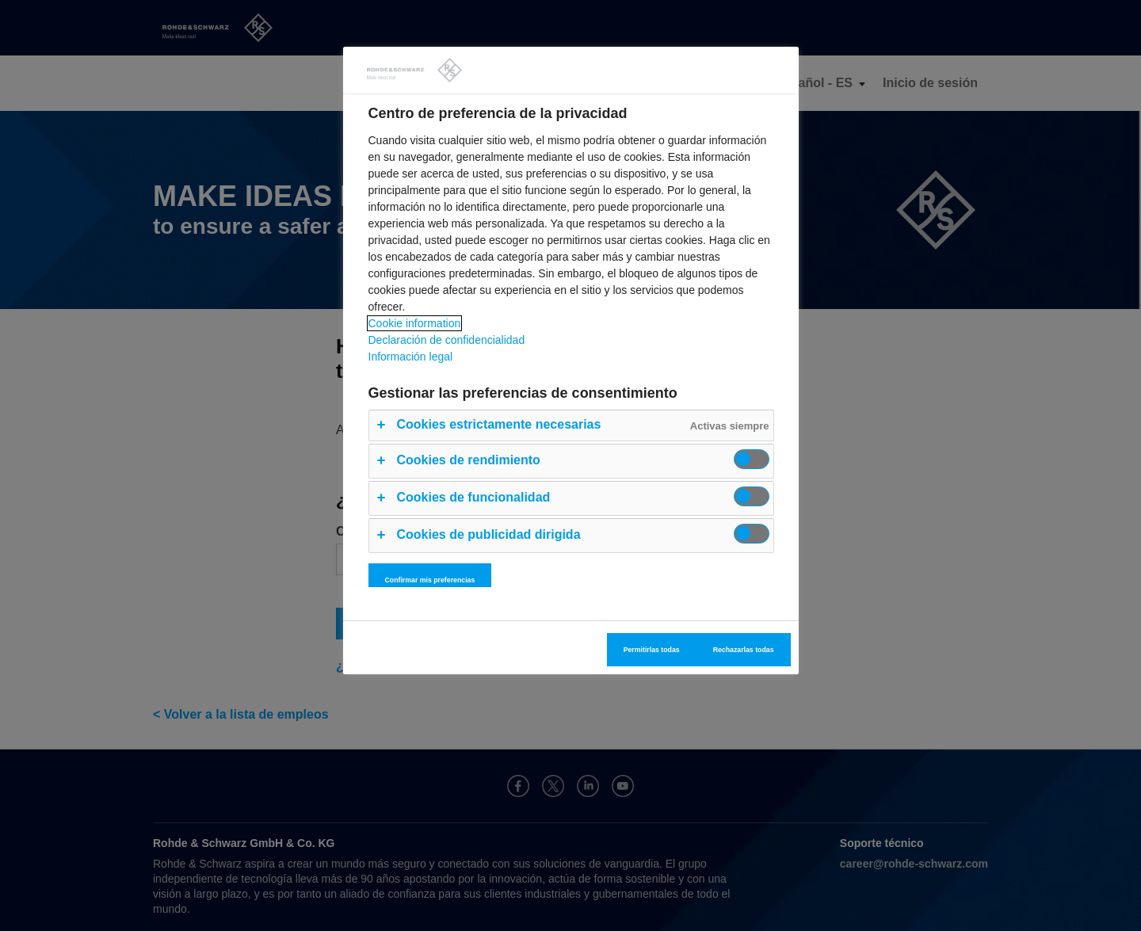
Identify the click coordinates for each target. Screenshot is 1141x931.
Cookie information (414, 323)
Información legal (410, 356)
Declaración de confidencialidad (446, 340)
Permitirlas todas (652, 650)
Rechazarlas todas (743, 650)
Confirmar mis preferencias (430, 580)
